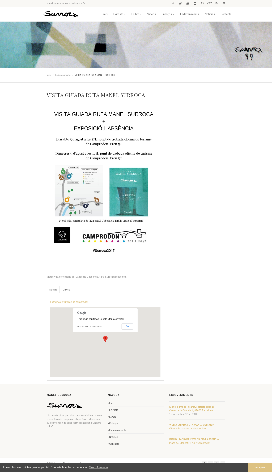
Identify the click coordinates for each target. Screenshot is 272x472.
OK (127, 326)
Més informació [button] (98, 467)
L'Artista (119, 14)
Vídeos (151, 14)
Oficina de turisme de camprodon (70, 302)
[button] (105, 339)
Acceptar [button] (259, 467)
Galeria (66, 289)
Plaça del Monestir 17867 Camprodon (189, 443)
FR (224, 3)
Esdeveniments (189, 14)
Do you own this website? (89, 326)
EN (216, 3)
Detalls (53, 289)
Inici (105, 14)
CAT (209, 3)
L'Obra (136, 14)
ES (202, 3)
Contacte (226, 14)
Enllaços (168, 14)
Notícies (210, 14)
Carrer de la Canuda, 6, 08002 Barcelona (191, 410)
